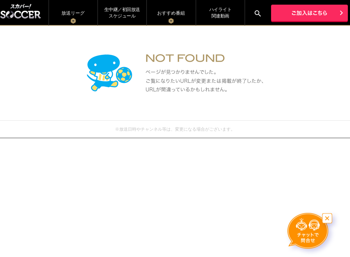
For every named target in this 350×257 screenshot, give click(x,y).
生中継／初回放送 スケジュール (122, 13)
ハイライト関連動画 (220, 13)
